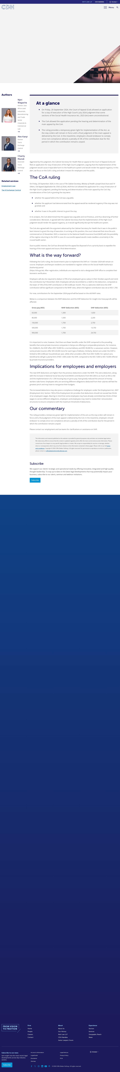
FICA (61, 1058)
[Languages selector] (113, 2)
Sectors (91, 1028)
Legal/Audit (34, 1055)
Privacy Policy (64, 1055)
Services (91, 1031)
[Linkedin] (42, 1066)
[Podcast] (49, 1066)
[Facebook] (31, 1066)
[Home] (8, 7)
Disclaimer (34, 1058)
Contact (30, 1037)
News (91, 1037)
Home (30, 1028)
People (30, 1031)
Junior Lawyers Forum (65, 1040)
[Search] (117, 7)
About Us (61, 1028)
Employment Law (8, 186)
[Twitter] (35, 1066)
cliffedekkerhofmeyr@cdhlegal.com (56, 451)
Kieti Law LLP (87, 2)
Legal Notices (64, 1052)
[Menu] (109, 7)
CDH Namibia (99, 2)
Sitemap (33, 1061)
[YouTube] (45, 1066)
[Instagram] (38, 1066)
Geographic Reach (95, 1034)
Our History (62, 1031)
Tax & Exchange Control (11, 190)
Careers (30, 1034)
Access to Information (37, 1052)
